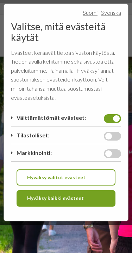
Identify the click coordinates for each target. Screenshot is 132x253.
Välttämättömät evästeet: (51, 117)
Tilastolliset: (33, 135)
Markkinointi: (34, 152)
